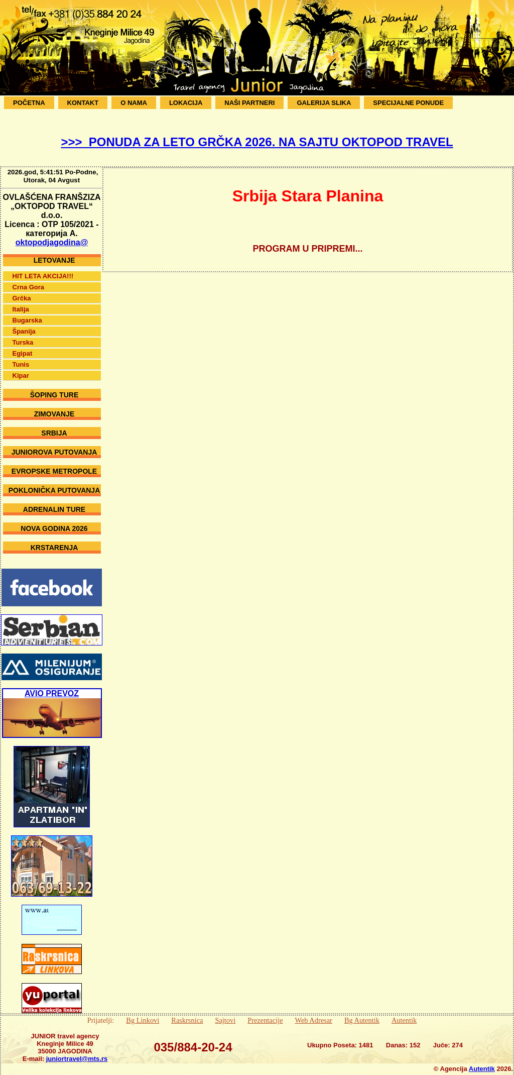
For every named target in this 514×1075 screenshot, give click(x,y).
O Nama (133, 102)
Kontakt (83, 102)
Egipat (23, 346)
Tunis (21, 357)
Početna (29, 102)
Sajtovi (225, 1013)
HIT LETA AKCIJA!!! (43, 268)
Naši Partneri (249, 102)
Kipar (21, 368)
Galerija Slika (324, 102)
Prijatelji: (100, 1013)
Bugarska (27, 312)
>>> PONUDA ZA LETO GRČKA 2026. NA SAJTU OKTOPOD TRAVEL (257, 142)
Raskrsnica (187, 1013)
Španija (24, 324)
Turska (23, 335)
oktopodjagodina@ (52, 235)
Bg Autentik (361, 1013)
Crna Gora (29, 279)
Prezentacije (265, 1013)
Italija (21, 301)
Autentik (404, 1013)
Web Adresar (313, 1013)
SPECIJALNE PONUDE (408, 102)
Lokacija (185, 102)
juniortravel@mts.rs (77, 1051)
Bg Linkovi (142, 1013)
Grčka (22, 290)
